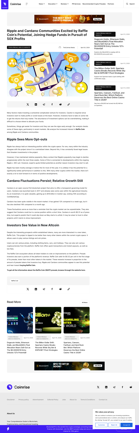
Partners (111, 4)
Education (52, 4)
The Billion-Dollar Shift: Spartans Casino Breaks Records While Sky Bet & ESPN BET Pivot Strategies (109, 70)
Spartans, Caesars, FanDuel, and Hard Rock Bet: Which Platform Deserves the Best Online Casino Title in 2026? (74, 348)
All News (85, 302)
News (42, 4)
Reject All (114, 425)
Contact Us (103, 400)
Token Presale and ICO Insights (19, 47)
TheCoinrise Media (69, 47)
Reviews (65, 4)
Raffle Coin (14, 280)
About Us (73, 400)
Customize (101, 425)
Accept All (126, 425)
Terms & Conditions (88, 400)
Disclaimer (11, 400)
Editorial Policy (52, 400)
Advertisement (38, 400)
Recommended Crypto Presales (94, 4)
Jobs (64, 400)
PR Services (76, 4)
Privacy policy (24, 400)
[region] (114, 419)
